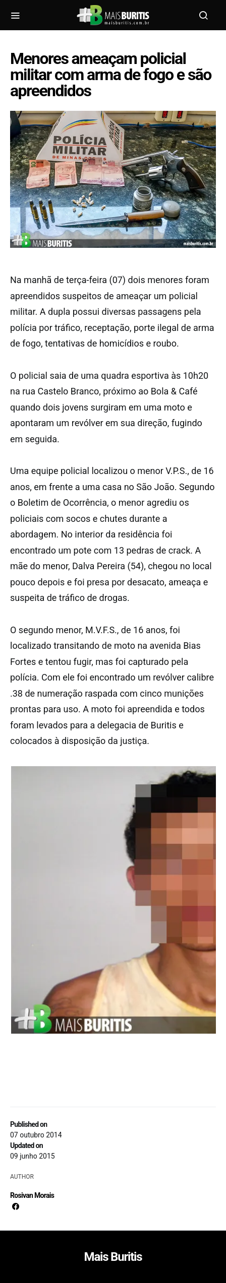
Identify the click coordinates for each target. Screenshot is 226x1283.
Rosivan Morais (32, 1195)
